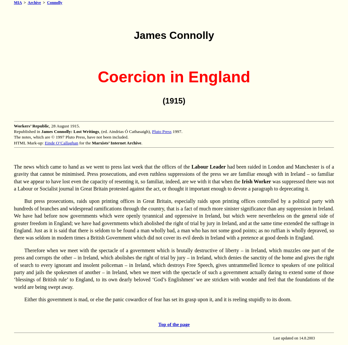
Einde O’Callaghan (61, 142)
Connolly (54, 2)
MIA (18, 2)
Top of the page (174, 324)
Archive (34, 2)
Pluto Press (162, 131)
